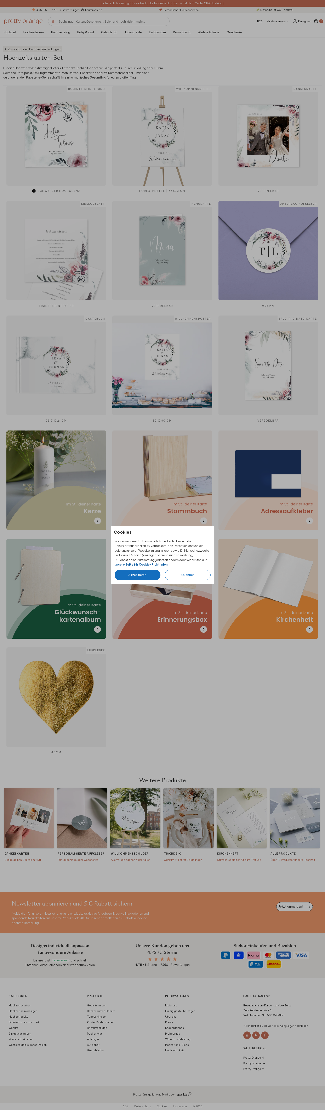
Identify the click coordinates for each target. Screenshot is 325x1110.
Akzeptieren (137, 575)
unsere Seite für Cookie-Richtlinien (141, 564)
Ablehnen (188, 575)
